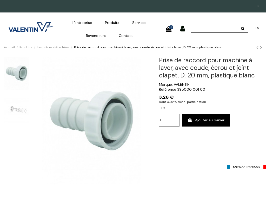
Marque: (166, 84)
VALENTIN (182, 84)
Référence (167, 89)
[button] (82, 22)
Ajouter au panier (206, 120)
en (258, 6)
